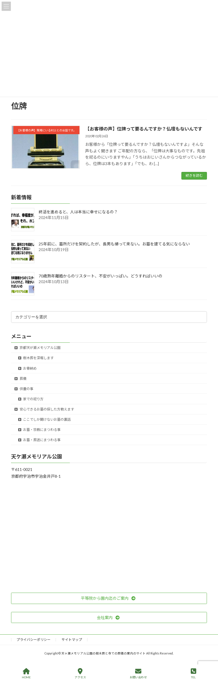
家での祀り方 (31, 399)
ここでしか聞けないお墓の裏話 (44, 419)
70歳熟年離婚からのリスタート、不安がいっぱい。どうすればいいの (100, 275)
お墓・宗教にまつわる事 (39, 430)
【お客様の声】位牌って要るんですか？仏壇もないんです (143, 128)
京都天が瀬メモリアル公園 (37, 348)
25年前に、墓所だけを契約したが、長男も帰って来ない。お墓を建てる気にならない (114, 243)
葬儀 (20, 378)
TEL (193, 673)
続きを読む (194, 175)
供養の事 (23, 389)
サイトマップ (72, 639)
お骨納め (27, 368)
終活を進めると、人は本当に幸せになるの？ (78, 211)
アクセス (80, 673)
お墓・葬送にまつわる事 (39, 440)
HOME (26, 673)
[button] (109, 598)
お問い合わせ (138, 673)
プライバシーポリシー (33, 639)
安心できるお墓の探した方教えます (44, 409)
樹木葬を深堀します (36, 358)
